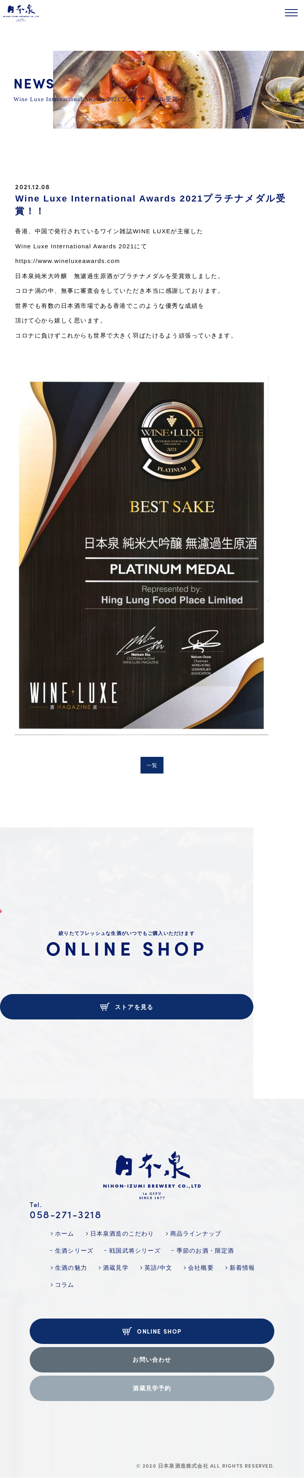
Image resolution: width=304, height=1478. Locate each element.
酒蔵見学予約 (152, 1388)
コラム (64, 1284)
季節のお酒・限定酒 (205, 1250)
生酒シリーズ (74, 1250)
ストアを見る (127, 1007)
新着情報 (242, 1267)
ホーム (64, 1233)
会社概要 (201, 1267)
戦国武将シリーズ (135, 1250)
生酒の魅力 (71, 1267)
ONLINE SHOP (151, 1331)
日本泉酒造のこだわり (122, 1233)
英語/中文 (158, 1267)
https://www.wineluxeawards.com (67, 260)
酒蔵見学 (116, 1267)
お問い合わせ (152, 1359)
